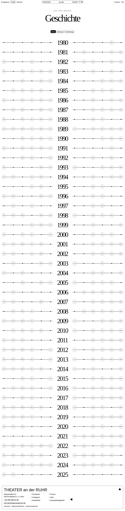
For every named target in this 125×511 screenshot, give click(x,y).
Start (55, 10)
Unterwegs (69, 32)
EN (122, 2)
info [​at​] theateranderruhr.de (15, 503)
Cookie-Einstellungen (32, 506)
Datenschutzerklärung (18, 506)
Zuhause (60, 32)
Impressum (7, 506)
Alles (53, 32)
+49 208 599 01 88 (11, 500)
